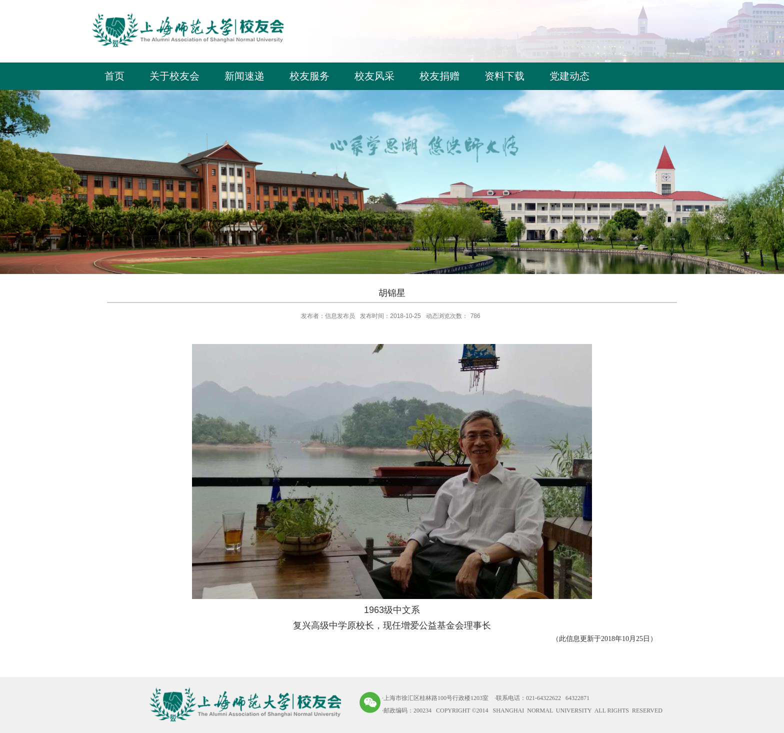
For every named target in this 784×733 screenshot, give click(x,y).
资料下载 (504, 76)
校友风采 (374, 76)
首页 (114, 76)
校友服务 (310, 76)
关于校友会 (175, 76)
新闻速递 (244, 76)
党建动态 (570, 76)
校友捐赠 (440, 76)
